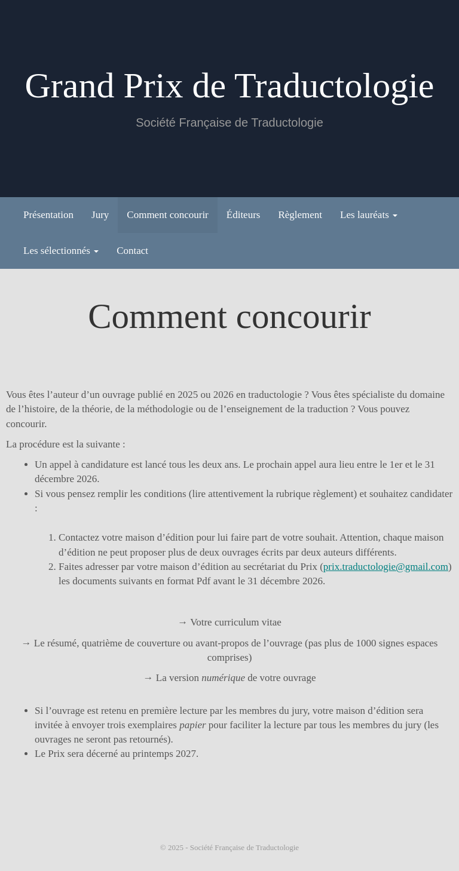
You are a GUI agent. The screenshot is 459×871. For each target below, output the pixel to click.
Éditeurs (244, 214)
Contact (132, 250)
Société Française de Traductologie (244, 847)
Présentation (48, 214)
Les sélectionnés (61, 250)
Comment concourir (167, 214)
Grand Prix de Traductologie (229, 85)
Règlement (300, 214)
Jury (100, 214)
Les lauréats (368, 214)
